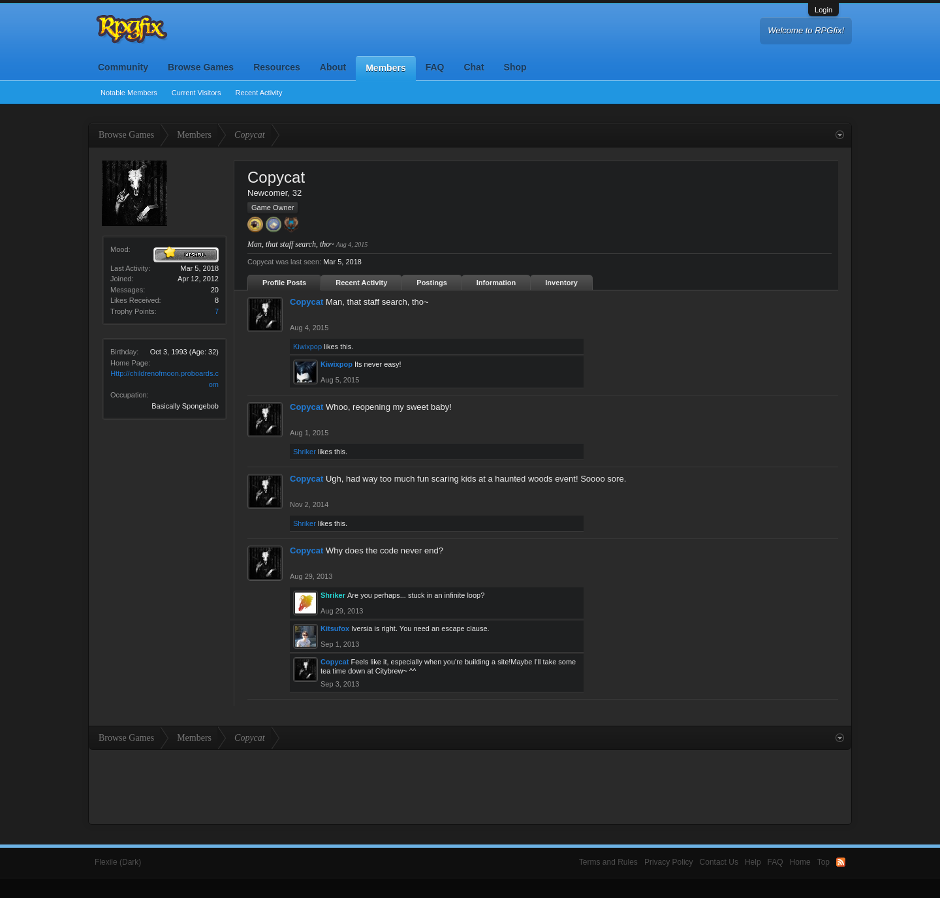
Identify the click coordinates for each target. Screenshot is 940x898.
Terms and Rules (608, 862)
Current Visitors (196, 93)
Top (823, 862)
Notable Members (129, 93)
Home (800, 862)
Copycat (306, 302)
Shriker (304, 452)
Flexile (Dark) (118, 862)
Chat (473, 67)
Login (823, 10)
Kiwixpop (307, 346)
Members (385, 68)
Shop (515, 67)
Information (496, 282)
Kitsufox (335, 628)
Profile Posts (284, 282)
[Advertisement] (470, 785)
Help (753, 862)
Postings (431, 282)
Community (123, 67)
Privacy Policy (668, 862)
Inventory (561, 282)
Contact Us (719, 862)
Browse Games (201, 67)
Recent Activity (258, 93)
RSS (840, 862)
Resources (276, 67)
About (333, 67)
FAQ (435, 67)
